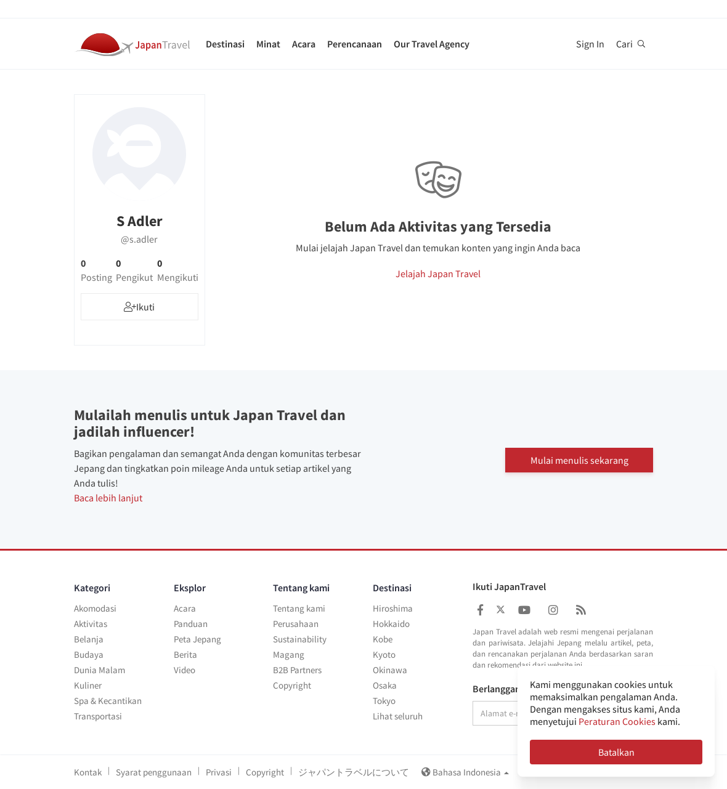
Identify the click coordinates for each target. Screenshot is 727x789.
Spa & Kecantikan (108, 700)
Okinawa (390, 670)
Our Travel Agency (431, 44)
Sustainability (300, 639)
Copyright (292, 685)
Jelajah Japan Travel (438, 273)
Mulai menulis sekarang (579, 459)
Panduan (191, 623)
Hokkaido (391, 623)
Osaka (385, 685)
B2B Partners (297, 670)
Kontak (88, 772)
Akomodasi (95, 608)
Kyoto (384, 654)
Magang (288, 654)
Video (184, 670)
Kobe (382, 639)
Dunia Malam (99, 670)
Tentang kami (299, 608)
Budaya (89, 654)
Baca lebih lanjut (108, 498)
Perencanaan (354, 44)
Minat (268, 44)
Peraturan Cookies (617, 721)
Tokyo (384, 700)
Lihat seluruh (398, 716)
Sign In (590, 44)
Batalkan (616, 752)
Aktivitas (90, 623)
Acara (303, 44)
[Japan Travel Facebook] (480, 610)
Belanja (89, 639)
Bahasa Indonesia (465, 772)
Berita (185, 654)
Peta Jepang (197, 639)
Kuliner (88, 685)
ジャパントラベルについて (353, 772)
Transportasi (98, 716)
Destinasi (225, 44)
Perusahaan (296, 623)
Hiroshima (393, 608)
